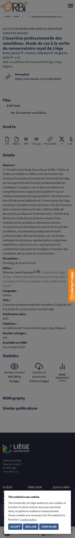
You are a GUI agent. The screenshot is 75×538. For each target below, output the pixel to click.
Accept (15, 527)
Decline (31, 527)
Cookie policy (28, 519)
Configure (49, 527)
